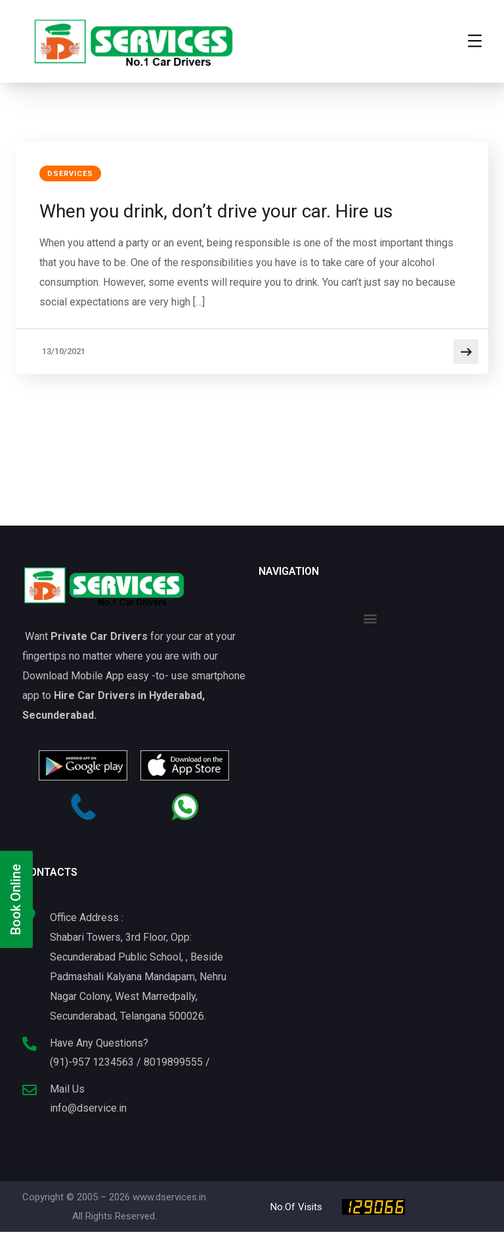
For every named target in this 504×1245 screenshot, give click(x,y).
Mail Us (67, 1089)
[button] (370, 618)
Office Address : (86, 918)
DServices (73, 174)
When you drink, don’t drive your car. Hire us (231, 211)
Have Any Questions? (99, 1043)
